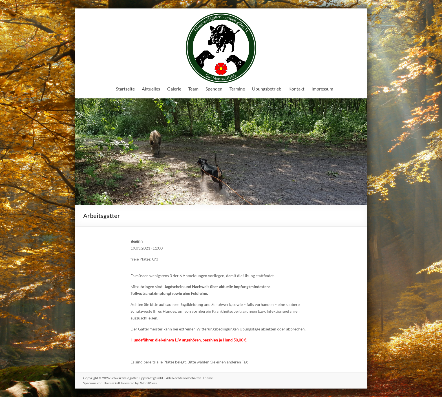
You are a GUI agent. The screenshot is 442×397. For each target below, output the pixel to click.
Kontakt (296, 88)
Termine (237, 88)
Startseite (125, 88)
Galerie (174, 88)
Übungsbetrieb (266, 88)
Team (193, 88)
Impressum (322, 88)
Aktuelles (151, 88)
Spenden (213, 88)
